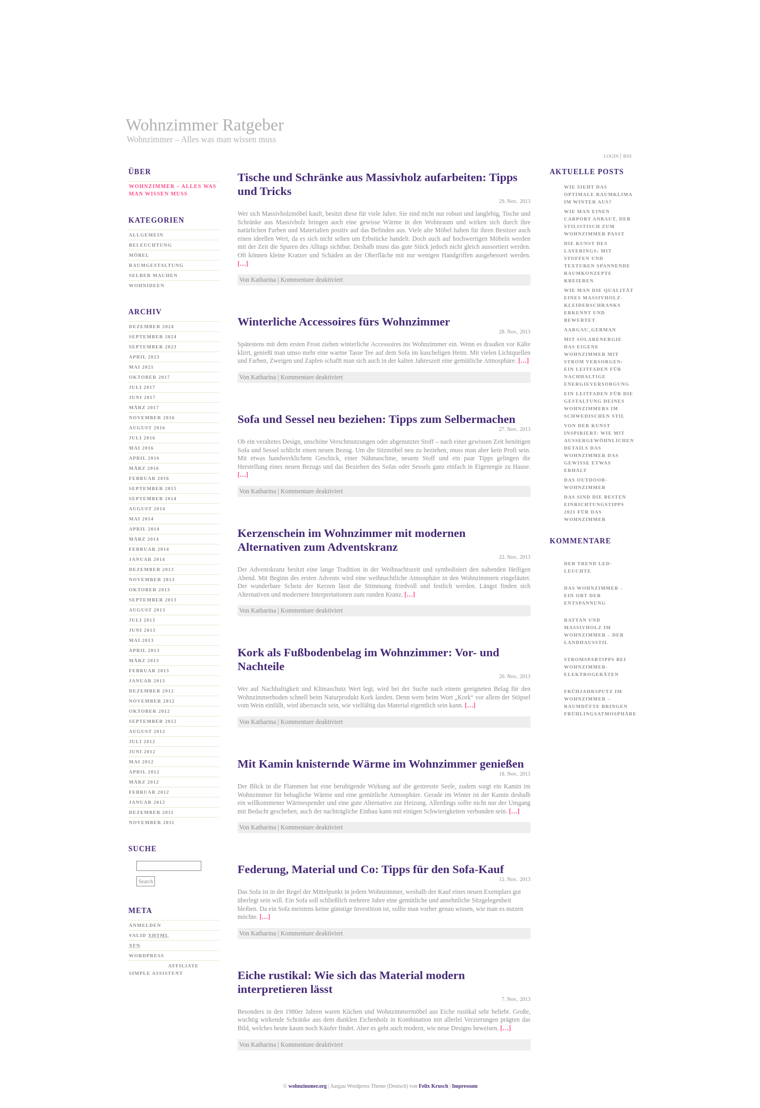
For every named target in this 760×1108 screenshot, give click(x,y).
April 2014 (144, 529)
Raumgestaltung (156, 265)
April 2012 (144, 772)
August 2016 (147, 427)
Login (611, 156)
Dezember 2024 (151, 326)
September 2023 (153, 346)
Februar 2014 (149, 549)
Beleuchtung (150, 245)
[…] (243, 263)
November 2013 (152, 579)
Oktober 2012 (149, 711)
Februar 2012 (149, 792)
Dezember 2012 (151, 691)
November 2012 (152, 701)
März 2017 (144, 407)
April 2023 (144, 357)
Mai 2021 (141, 367)
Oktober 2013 (149, 589)
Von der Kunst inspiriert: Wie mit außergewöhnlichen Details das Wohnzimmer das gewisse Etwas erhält (599, 448)
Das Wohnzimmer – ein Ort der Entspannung (593, 595)
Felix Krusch (433, 1086)
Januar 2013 (147, 680)
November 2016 (152, 417)
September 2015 (153, 488)
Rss (627, 156)
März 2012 (144, 782)
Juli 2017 (142, 387)
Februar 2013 (149, 670)
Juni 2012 (142, 751)
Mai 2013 (141, 640)
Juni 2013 (142, 630)
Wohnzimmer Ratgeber (205, 124)
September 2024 (153, 336)
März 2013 (144, 660)
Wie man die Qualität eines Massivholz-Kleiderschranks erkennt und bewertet (599, 305)
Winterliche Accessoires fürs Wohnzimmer (344, 321)
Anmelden (145, 925)
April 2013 (144, 650)
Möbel (139, 255)
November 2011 (152, 822)
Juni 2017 (142, 397)
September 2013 (153, 599)
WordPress (146, 955)
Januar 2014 (147, 559)
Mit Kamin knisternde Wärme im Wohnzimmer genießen (381, 763)
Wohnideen (147, 285)
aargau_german (590, 329)
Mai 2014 (141, 519)
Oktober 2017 (149, 377)
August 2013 (147, 610)
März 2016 (144, 468)
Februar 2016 (149, 478)
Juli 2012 (142, 741)
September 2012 (153, 721)
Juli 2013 (142, 620)
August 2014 (147, 508)
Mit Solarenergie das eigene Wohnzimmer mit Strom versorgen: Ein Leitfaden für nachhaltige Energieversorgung (597, 362)
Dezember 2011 (151, 812)
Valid (149, 935)
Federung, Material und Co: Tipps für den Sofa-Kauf (371, 869)
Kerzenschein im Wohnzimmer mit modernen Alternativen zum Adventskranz (351, 539)
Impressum (464, 1086)
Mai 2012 (141, 761)
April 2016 (144, 458)
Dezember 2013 (151, 569)
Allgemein (146, 235)
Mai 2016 (141, 448)
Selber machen (153, 275)
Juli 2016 (142, 438)
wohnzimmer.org (307, 1086)
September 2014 (153, 498)
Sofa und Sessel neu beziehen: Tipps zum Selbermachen (377, 419)
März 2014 (144, 539)
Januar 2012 (147, 802)
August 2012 (147, 731)
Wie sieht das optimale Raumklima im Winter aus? (598, 194)
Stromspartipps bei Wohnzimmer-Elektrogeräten (595, 667)
